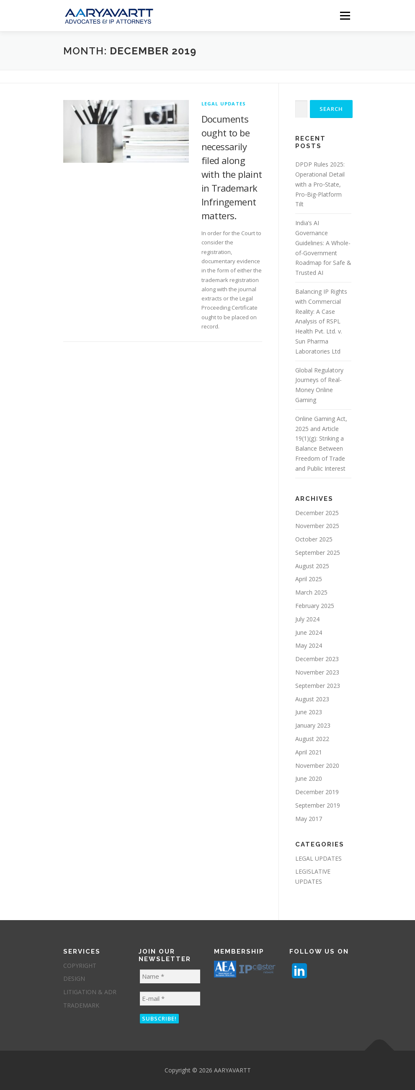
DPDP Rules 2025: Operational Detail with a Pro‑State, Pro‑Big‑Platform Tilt (320, 184)
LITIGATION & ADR (89, 992)
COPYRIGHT (79, 965)
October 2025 (314, 539)
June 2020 (308, 778)
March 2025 (311, 592)
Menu (345, 15)
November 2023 (317, 672)
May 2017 (308, 819)
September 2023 (317, 686)
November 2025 (317, 526)
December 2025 (317, 513)
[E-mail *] (170, 998)
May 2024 (308, 645)
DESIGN (74, 978)
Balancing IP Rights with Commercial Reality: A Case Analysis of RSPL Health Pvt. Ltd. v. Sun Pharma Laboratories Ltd (321, 321)
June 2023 (308, 712)
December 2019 (317, 792)
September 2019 (317, 805)
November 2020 (317, 765)
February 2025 (314, 606)
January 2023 (312, 725)
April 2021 (308, 752)
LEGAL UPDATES (223, 103)
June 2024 (308, 632)
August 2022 (312, 739)
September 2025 (317, 553)
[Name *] (170, 976)
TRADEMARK (81, 1005)
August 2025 (312, 566)
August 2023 (312, 699)
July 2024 (307, 619)
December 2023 (317, 659)
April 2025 (308, 579)
